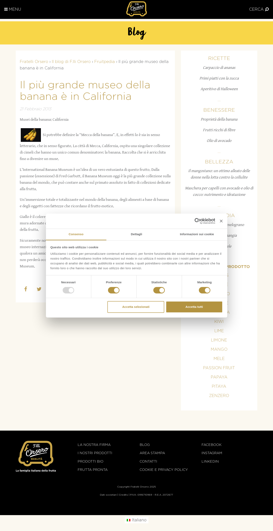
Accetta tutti (194, 307)
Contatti (148, 461)
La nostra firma (94, 444)
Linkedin (210, 461)
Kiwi (219, 322)
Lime (219, 331)
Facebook (211, 444)
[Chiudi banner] (221, 221)
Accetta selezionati (135, 307)
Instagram (211, 453)
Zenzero (219, 396)
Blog (145, 444)
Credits (123, 495)
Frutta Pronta (93, 469)
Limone (219, 340)
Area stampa (152, 453)
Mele (219, 359)
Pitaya (219, 387)
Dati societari (108, 495)
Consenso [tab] (76, 234)
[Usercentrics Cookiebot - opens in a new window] (197, 221)
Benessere (219, 110)
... (219, 100)
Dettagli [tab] (136, 234)
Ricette (219, 58)
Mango (219, 349)
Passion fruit (219, 368)
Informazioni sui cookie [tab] (197, 234)
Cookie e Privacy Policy (164, 469)
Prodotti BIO (90, 461)
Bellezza (219, 161)
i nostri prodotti (95, 453)
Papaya (219, 377)
